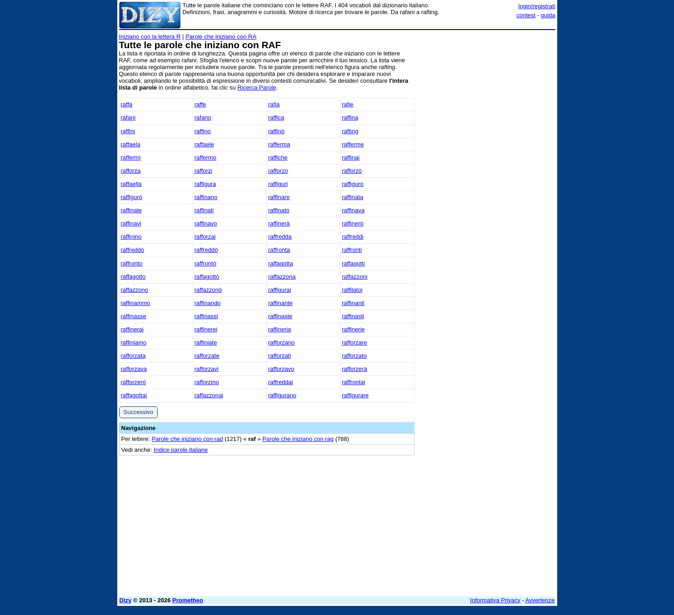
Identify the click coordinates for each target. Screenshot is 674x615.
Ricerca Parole (256, 87)
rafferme (353, 144)
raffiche (277, 157)
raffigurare (355, 395)
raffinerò (352, 223)
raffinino (131, 236)
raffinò (276, 131)
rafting (350, 131)
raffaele (204, 144)
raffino (203, 131)
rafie (347, 104)
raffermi (131, 157)
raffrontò (205, 263)
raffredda (280, 236)
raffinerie (353, 329)
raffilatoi (352, 289)
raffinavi (131, 223)
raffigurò (131, 197)
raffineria (279, 329)
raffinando (208, 303)
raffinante (280, 303)
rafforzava (134, 368)
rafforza (131, 170)
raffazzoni (354, 276)
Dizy (126, 600)
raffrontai (353, 382)
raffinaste (280, 316)
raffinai (350, 157)
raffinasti (353, 316)
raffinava (353, 210)
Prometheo (187, 600)
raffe (200, 104)
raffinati (204, 210)
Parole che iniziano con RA (220, 36)
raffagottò (207, 276)
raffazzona (281, 276)
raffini (128, 131)
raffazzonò (208, 289)
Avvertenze (540, 600)
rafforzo (278, 170)
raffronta (279, 249)
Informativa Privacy (495, 600)
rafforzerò (133, 382)
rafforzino (207, 382)
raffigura (205, 183)
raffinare (279, 197)
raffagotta (280, 263)
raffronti (352, 249)
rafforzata (133, 355)
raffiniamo (134, 342)
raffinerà (279, 223)
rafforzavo (281, 368)
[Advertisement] (487, 169)
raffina (350, 117)
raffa (127, 104)
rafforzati (279, 355)
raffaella (131, 183)
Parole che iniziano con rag (298, 438)
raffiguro (352, 183)
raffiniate (206, 342)
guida (548, 15)
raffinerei (206, 329)
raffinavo (206, 223)
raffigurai (279, 289)
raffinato (279, 210)
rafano (203, 117)
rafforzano (281, 342)
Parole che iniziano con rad (187, 438)
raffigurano (282, 395)
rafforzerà (354, 368)
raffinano (206, 197)
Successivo (139, 412)
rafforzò (352, 170)
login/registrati (537, 6)
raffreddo (133, 249)
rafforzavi (207, 368)
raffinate (131, 210)
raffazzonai (209, 395)
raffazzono (134, 289)
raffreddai (280, 382)
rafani (128, 117)
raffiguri (278, 183)
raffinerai (132, 329)
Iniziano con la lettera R (150, 36)
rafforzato (354, 355)
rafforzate (207, 355)
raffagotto (133, 276)
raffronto (132, 263)
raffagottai (134, 395)
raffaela (130, 144)
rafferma (279, 144)
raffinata (352, 197)
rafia (274, 104)
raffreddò (206, 249)
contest (525, 15)
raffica (276, 117)
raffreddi (352, 236)
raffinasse (133, 316)
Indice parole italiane (181, 449)
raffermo (205, 157)
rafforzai (205, 236)
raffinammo (135, 303)
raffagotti (353, 263)
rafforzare (354, 342)
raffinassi (206, 316)
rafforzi (204, 170)
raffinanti (353, 303)
